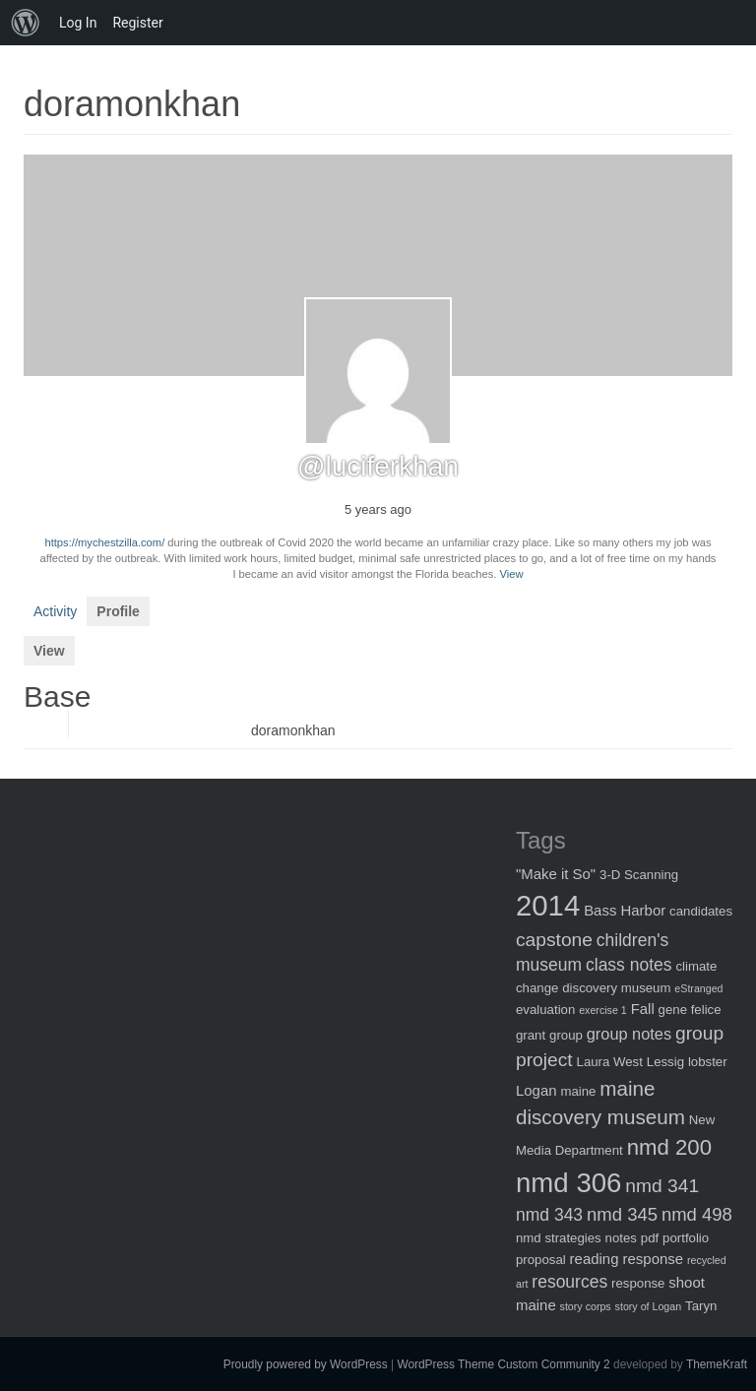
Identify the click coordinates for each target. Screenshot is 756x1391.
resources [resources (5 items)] (569, 1282)
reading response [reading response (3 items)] (626, 1258)
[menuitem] (25, 22)
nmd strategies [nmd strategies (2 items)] (558, 1238)
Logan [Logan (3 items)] (536, 1090)
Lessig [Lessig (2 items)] (665, 1061)
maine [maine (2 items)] (578, 1091)
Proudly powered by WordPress (305, 1364)
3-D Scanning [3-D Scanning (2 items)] (638, 874)
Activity (55, 611)
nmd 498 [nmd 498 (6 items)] (697, 1214)
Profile (118, 611)
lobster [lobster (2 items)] (707, 1061)
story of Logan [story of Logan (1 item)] (648, 1306)
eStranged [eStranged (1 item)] (698, 988)
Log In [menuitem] (77, 23)
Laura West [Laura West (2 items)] (610, 1061)
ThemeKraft (716, 1364)
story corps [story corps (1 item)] (585, 1306)
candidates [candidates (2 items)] (700, 911)
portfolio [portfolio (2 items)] (685, 1238)
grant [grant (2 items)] (530, 1035)
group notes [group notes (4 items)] (629, 1034)
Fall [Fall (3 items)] (643, 1008)
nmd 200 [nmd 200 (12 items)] (669, 1147)
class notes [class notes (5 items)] (629, 965)
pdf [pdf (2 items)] (650, 1238)
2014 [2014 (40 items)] (548, 905)
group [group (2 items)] (566, 1035)
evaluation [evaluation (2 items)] (545, 1009)
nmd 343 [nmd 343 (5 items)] (549, 1215)
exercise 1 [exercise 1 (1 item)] (603, 1010)
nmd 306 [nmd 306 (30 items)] (568, 1183)
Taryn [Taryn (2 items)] (701, 1305)
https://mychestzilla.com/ (104, 542)
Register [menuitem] (137, 23)
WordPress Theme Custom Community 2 (503, 1364)
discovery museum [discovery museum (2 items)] (616, 987)
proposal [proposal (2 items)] (541, 1259)
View (512, 574)
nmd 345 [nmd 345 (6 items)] (622, 1214)
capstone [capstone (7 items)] (554, 939)
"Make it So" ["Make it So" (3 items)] (556, 873)
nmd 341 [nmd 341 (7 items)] (662, 1185)
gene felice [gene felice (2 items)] (690, 1009)
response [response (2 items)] (637, 1283)
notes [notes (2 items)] (621, 1238)
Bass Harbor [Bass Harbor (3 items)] (624, 910)
